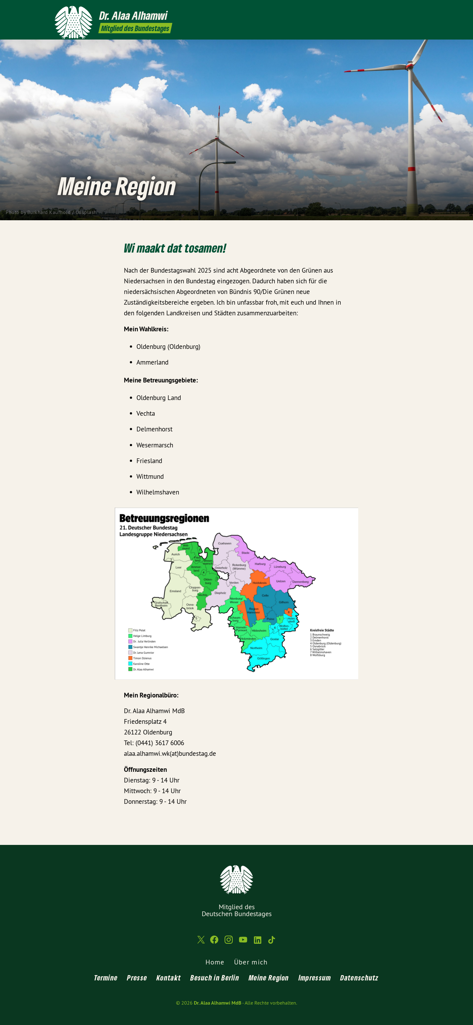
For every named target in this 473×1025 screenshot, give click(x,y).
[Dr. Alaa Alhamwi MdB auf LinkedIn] (404, 8)
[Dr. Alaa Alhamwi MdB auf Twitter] (366, 8)
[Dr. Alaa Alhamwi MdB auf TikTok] (413, 8)
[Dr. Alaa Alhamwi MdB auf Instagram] (385, 8)
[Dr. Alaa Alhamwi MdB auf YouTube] (395, 8)
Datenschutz (359, 977)
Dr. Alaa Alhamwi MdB (217, 1003)
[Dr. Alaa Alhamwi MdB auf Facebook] (376, 8)
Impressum (315, 977)
